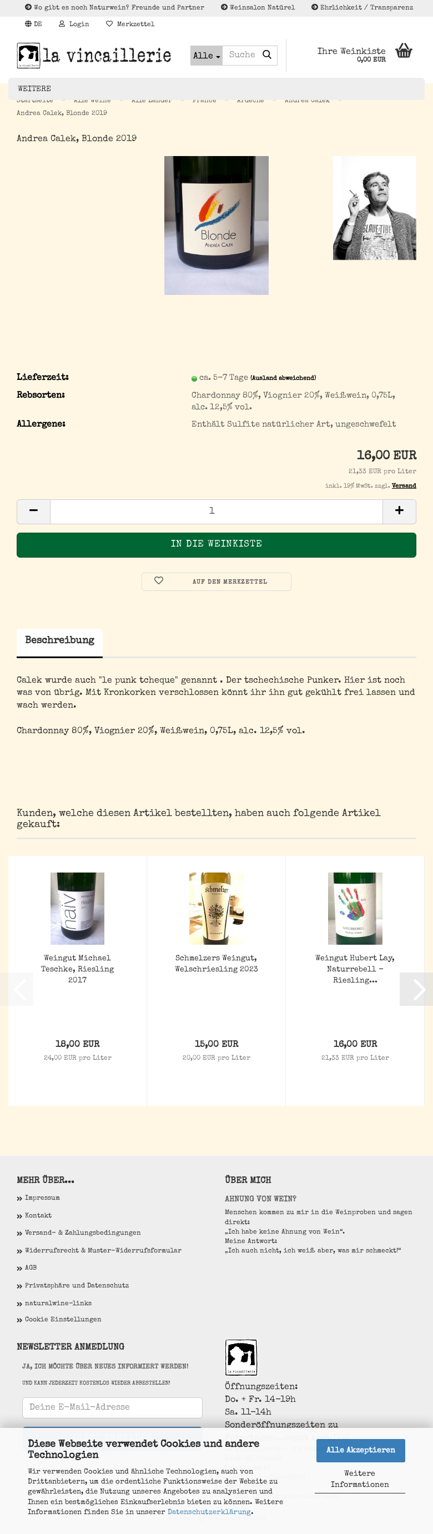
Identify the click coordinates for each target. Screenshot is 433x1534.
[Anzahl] (216, 511)
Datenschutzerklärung (209, 1512)
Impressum (42, 1198)
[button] (34, 25)
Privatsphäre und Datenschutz (77, 1286)
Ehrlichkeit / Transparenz (362, 8)
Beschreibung (59, 641)
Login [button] (74, 24)
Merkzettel (130, 24)
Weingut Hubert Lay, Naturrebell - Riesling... (355, 970)
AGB (31, 1268)
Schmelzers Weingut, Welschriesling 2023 (216, 964)
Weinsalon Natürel (258, 8)
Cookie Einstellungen (63, 1320)
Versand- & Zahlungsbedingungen (83, 1233)
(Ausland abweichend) (283, 378)
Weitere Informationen (360, 1479)
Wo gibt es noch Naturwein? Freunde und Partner (114, 8)
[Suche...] (206, 56)
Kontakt (38, 1216)
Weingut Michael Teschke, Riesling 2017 (77, 970)
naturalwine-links (58, 1304)
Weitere (34, 89)
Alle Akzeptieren (360, 1451)
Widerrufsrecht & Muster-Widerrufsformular (103, 1251)
